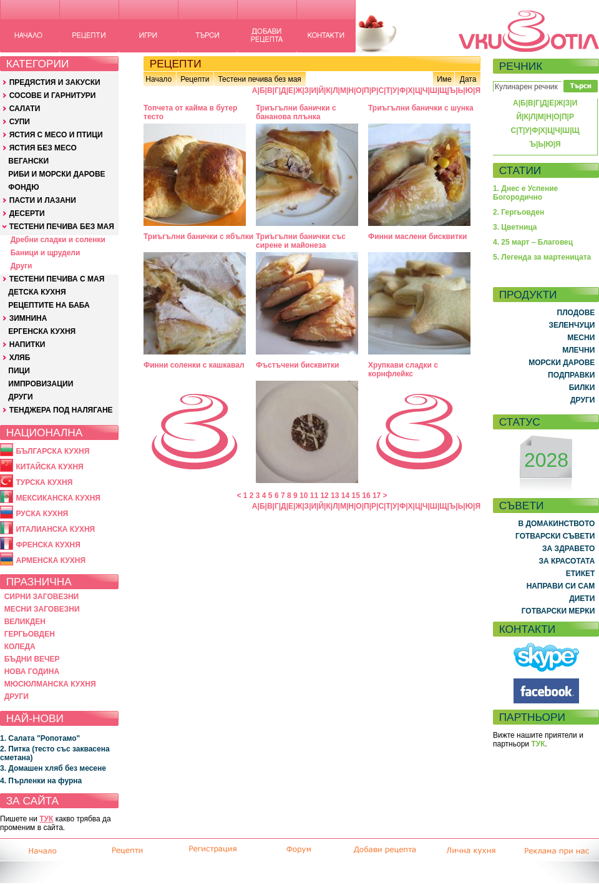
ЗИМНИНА (28, 318)
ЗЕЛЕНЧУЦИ (571, 325)
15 (356, 495)
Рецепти (194, 79)
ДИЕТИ (582, 598)
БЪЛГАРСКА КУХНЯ (52, 451)
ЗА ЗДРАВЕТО (568, 548)
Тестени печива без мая (259, 79)
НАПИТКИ (27, 344)
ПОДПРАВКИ (571, 375)
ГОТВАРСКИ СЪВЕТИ (555, 536)
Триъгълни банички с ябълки (198, 236)
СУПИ (19, 121)
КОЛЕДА (20, 646)
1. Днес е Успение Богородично (525, 193)
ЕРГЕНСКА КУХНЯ (41, 331)
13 (335, 495)
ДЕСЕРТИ (27, 213)
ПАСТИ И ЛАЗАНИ (42, 200)
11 (314, 495)
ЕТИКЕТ (580, 573)
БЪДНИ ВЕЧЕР (32, 659)
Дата (468, 79)
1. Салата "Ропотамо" (40, 738)
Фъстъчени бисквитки (297, 365)
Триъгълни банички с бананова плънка (296, 112)
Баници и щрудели (45, 252)
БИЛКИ (582, 387)
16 (366, 495)
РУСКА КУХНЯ (42, 513)
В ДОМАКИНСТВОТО (556, 523)
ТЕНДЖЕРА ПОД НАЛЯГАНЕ (61, 410)
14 (345, 495)
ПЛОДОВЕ (576, 312)
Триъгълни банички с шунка (421, 108)
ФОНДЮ (23, 187)
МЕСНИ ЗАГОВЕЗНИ (42, 609)
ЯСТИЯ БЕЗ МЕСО (43, 148)
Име (444, 79)
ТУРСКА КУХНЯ (44, 482)
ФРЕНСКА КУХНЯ (48, 544)
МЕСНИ (581, 337)
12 (324, 495)
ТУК (46, 818)
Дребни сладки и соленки (58, 239)
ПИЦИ (19, 370)
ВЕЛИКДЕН (25, 621)
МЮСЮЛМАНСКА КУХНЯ (50, 684)
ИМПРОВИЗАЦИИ (40, 383)
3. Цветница (515, 227)
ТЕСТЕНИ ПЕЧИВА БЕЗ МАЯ (61, 226)
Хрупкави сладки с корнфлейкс (403, 369)
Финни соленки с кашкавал (194, 365)
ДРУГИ (20, 397)
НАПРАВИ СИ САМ (561, 586)
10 (304, 495)
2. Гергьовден (518, 212)
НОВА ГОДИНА (31, 671)
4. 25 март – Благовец (533, 242)
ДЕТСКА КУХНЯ (37, 292)
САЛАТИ (25, 108)
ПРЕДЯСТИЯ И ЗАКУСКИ (54, 82)
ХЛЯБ (20, 357)
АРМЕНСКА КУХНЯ (50, 560)
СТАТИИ (520, 170)
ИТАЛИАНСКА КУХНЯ (55, 529)
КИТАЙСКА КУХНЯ (49, 466)
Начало (158, 79)
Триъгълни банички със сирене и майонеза (301, 241)
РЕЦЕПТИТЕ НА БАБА (48, 305)
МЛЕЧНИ (578, 350)
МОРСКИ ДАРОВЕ (561, 362)
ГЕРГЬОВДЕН (29, 634)
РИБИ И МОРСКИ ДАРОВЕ (56, 174)
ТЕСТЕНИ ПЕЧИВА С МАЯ (57, 279)
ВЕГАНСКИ (28, 161)
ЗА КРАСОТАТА (567, 561)
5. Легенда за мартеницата (542, 257)
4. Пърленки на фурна (41, 780)
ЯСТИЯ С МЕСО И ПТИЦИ (56, 134)
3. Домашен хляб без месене (53, 768)
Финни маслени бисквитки (417, 236)
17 (377, 495)
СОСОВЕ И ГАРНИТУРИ (52, 95)
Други (21, 266)
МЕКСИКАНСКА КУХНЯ (58, 498)
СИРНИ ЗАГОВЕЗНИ (41, 596)
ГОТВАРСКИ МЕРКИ (558, 611)
